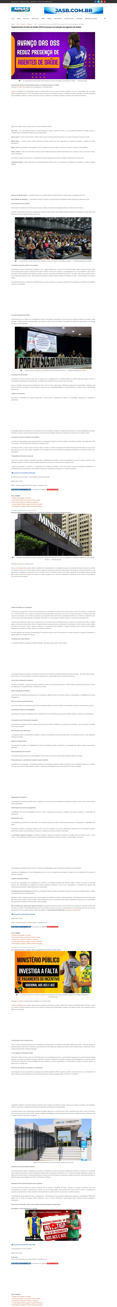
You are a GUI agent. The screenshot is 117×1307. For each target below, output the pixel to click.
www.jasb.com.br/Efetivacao (55, 946)
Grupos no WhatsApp (17, 87)
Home (12, 18)
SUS (35, 24)
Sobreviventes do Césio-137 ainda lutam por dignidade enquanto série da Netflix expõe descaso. (96, 170)
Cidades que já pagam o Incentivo (21, 510)
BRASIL (19, 18)
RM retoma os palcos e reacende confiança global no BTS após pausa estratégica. (96, 161)
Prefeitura (29, 24)
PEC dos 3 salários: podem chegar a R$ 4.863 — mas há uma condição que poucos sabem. (96, 151)
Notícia (23, 24)
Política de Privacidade (45, 1)
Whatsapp (34, 1)
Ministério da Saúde (91, 18)
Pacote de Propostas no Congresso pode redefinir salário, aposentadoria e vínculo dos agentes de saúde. (90, 180)
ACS (18, 24)
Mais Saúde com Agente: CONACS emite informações (27, 518)
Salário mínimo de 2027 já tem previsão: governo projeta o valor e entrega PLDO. (95, 100)
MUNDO (49, 18)
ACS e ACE (26, 18)
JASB (20, 83)
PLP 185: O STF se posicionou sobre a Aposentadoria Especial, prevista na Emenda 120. (96, 82)
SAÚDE (43, 18)
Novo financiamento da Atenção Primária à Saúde (26, 512)
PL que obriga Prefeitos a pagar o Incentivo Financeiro (27, 516)
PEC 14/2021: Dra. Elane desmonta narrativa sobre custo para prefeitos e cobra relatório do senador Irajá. (96, 128)
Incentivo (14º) (24, 1)
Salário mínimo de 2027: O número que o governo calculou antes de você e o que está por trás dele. (95, 91)
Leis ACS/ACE (15, 1)
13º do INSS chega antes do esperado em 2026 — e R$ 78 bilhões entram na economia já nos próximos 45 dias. (96, 119)
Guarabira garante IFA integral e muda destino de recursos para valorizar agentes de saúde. (95, 110)
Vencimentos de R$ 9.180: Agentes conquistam (25, 514)
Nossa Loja (35, 18)
